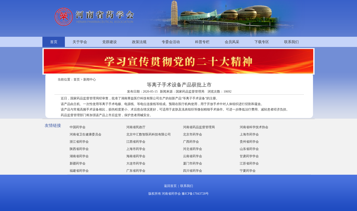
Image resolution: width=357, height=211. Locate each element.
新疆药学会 (78, 163)
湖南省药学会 (79, 156)
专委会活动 (171, 42)
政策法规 (139, 42)
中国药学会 (78, 127)
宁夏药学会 (248, 170)
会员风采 (232, 42)
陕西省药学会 (79, 149)
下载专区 (261, 42)
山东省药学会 (249, 149)
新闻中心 (89, 79)
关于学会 (80, 42)
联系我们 (291, 42)
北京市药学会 (192, 134)
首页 (53, 42)
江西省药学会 (135, 141)
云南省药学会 (192, 156)
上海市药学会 (249, 134)
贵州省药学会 (249, 141)
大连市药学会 (135, 163)
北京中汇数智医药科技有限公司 (148, 134)
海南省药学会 (135, 156)
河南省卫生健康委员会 (85, 134)
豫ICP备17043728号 (195, 193)
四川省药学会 (192, 170)
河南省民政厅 (135, 127)
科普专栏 (202, 42)
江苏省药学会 (249, 163)
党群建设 (109, 42)
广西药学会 (191, 141)
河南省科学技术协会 (254, 127)
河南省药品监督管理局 (199, 127)
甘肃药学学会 (249, 156)
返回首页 (170, 186)
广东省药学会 (135, 170)
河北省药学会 (192, 149)
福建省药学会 (79, 170)
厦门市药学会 (192, 163)
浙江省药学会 (79, 141)
